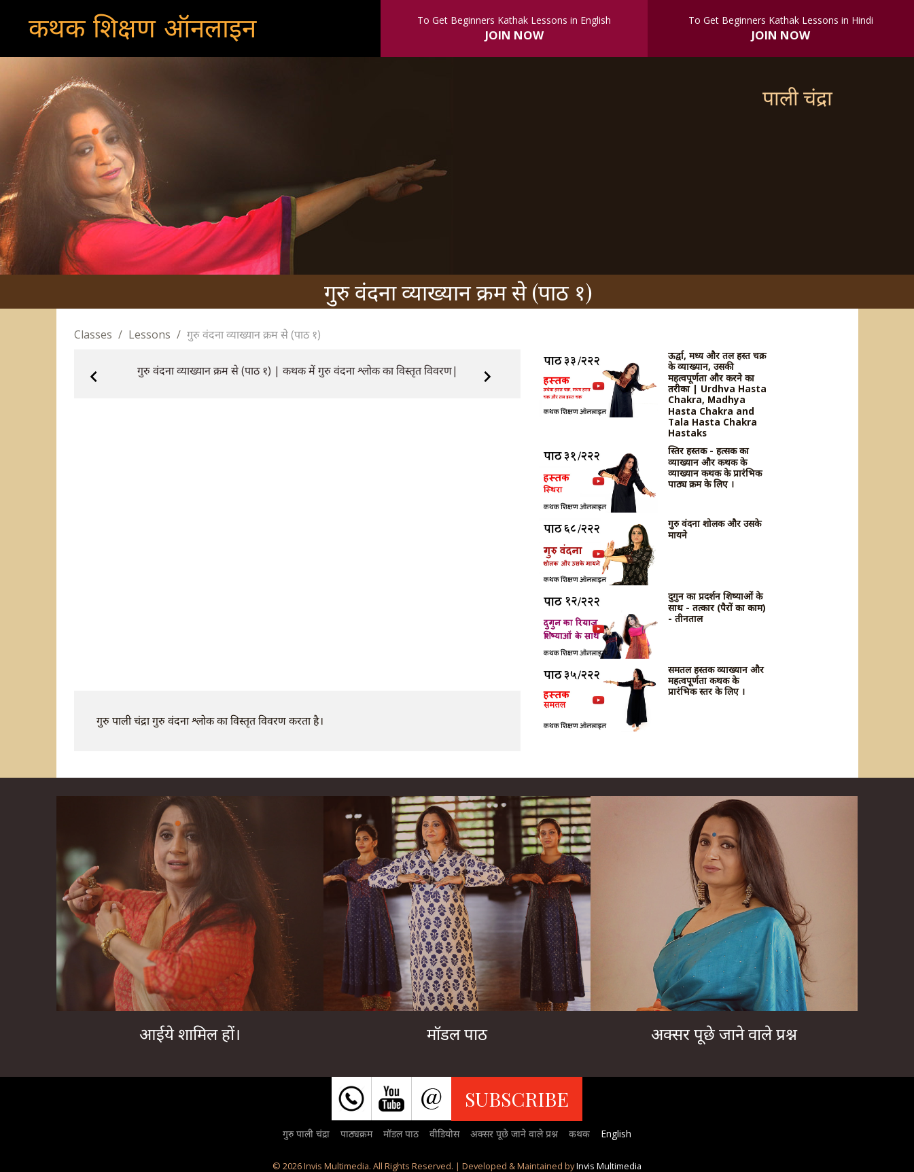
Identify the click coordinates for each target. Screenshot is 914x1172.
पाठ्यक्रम (356, 1133)
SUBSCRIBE (517, 1098)
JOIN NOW (514, 35)
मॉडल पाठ (401, 1133)
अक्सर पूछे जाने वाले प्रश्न (514, 1133)
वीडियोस (444, 1133)
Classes (93, 334)
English (616, 1133)
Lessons (149, 334)
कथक (579, 1133)
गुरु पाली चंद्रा (306, 1133)
